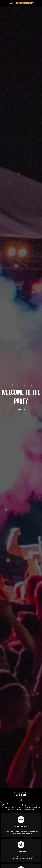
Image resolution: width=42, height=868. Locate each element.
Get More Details (21, 409)
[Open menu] (2, 3)
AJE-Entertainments (21, 3)
